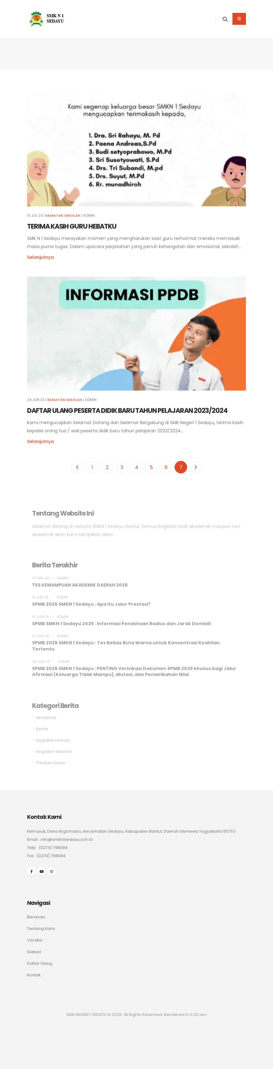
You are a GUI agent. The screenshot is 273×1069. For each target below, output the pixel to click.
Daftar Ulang (39, 963)
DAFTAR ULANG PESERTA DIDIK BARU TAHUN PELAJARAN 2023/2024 (127, 413)
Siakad (34, 951)
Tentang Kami (41, 928)
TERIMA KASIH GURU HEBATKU (71, 229)
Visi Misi (34, 940)
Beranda (36, 917)
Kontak (34, 975)
